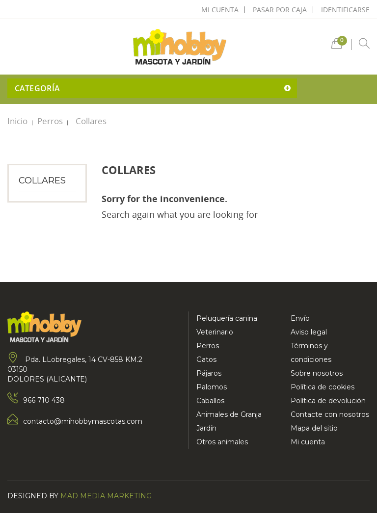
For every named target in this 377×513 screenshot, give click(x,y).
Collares (42, 180)
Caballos (210, 400)
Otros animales (222, 441)
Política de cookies (322, 387)
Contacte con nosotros (330, 414)
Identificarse (345, 9)
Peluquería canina (226, 318)
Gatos (206, 359)
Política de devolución (328, 400)
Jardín (206, 428)
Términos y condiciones (311, 352)
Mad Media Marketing (106, 495)
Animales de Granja (229, 414)
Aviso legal (309, 332)
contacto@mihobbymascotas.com (82, 421)
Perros (207, 345)
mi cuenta (220, 9)
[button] (336, 46)
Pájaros (208, 373)
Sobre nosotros (317, 373)
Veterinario (214, 332)
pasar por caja (280, 9)
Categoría (37, 88)
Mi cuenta (308, 441)
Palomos (211, 387)
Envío (300, 318)
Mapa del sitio (314, 428)
